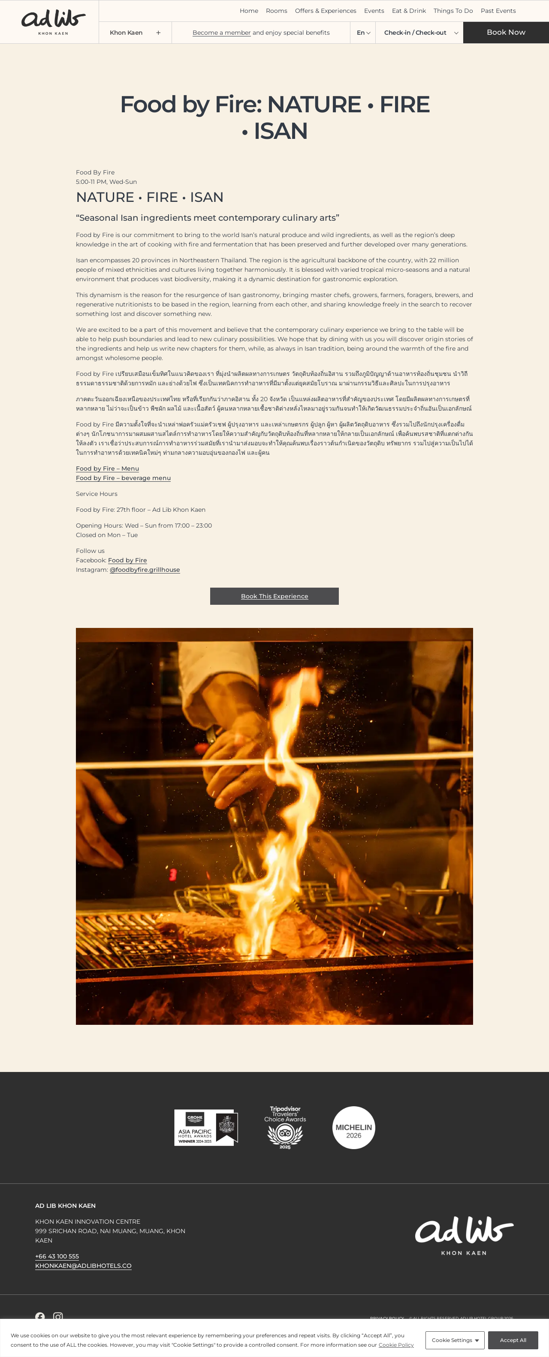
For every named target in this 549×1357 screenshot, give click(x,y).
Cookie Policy (396, 1345)
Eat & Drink (409, 11)
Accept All (513, 1340)
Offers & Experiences (325, 11)
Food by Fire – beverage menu (123, 478)
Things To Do (453, 11)
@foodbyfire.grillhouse (145, 569)
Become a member (222, 32)
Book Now (506, 32)
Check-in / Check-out (415, 32)
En (361, 32)
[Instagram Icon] (58, 1317)
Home (249, 11)
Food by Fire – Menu (107, 468)
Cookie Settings (452, 1340)
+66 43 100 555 (57, 1256)
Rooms (276, 11)
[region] (274, 1338)
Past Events (498, 11)
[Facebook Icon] (40, 1317)
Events (374, 11)
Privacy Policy (387, 1318)
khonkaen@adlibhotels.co (83, 1266)
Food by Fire (127, 560)
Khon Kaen (135, 33)
